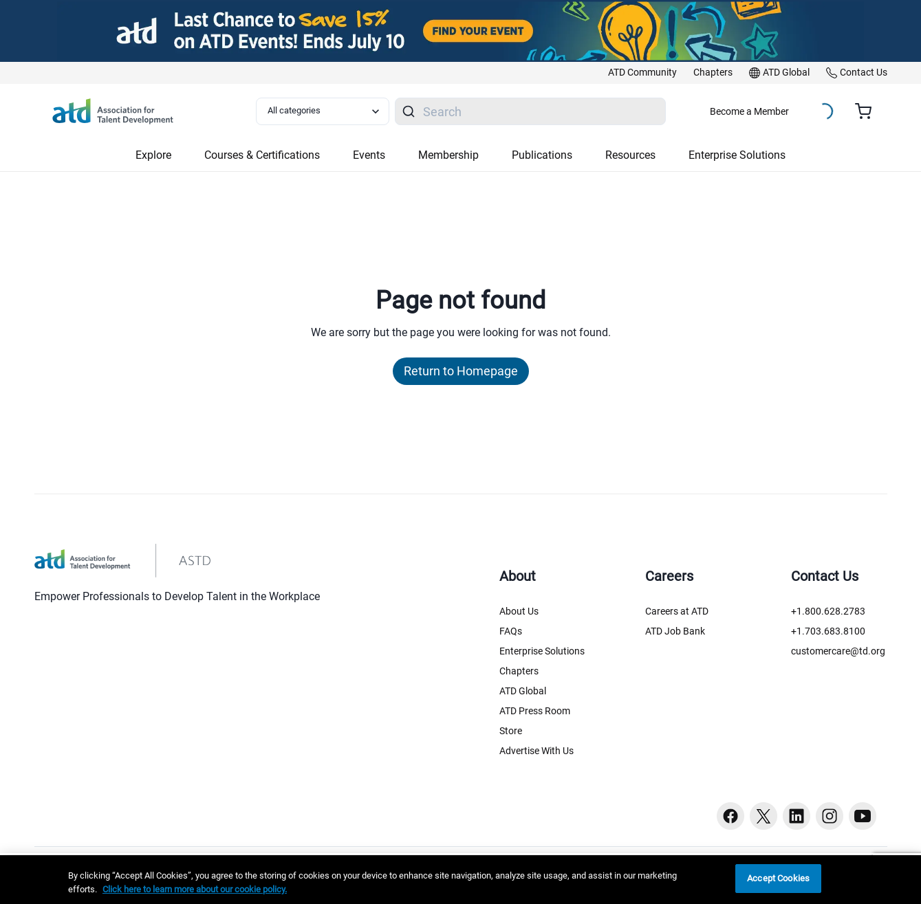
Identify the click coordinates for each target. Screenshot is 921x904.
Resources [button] (630, 155)
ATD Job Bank (675, 631)
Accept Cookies (778, 878)
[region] (460, 879)
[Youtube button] (862, 816)
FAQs (510, 631)
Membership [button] (448, 155)
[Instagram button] (829, 816)
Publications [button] (542, 155)
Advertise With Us (536, 750)
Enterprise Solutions (542, 651)
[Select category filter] (322, 111)
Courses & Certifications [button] (262, 155)
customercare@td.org (838, 651)
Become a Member (749, 111)
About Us (519, 611)
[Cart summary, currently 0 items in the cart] (868, 111)
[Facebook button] (730, 816)
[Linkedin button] (796, 816)
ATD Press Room (534, 710)
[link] (642, 73)
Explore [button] (153, 155)
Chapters (519, 670)
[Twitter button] (763, 816)
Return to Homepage (461, 371)
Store (510, 730)
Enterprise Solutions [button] (737, 155)
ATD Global (522, 690)
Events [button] (369, 155)
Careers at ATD (676, 611)
